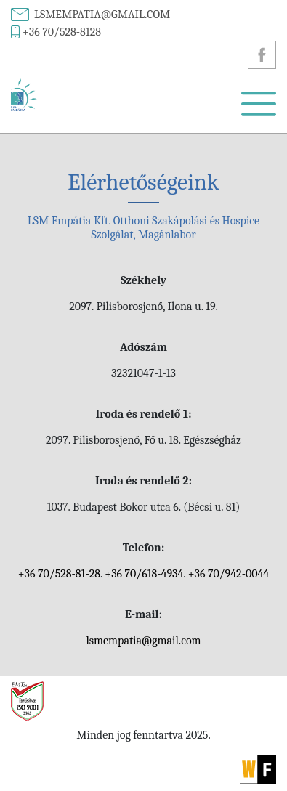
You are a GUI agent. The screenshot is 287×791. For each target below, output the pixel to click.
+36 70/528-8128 (62, 31)
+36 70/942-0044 (229, 573)
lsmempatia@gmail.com (102, 14)
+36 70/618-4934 (144, 573)
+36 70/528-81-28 (59, 573)
